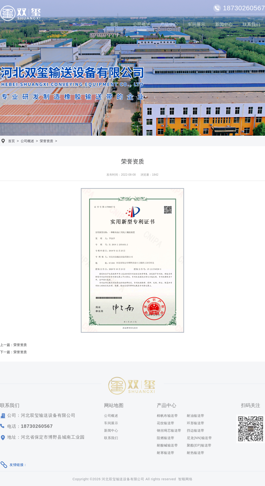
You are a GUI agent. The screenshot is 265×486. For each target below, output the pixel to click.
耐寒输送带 (165, 454)
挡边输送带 (195, 431)
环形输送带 (195, 424)
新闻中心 (224, 24)
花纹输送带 (165, 424)
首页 (114, 24)
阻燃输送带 (165, 439)
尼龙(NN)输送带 (199, 439)
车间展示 (197, 24)
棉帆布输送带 (167, 417)
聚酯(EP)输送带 (199, 446)
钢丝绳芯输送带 (169, 431)
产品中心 (169, 24)
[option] (132, 68)
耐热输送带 (195, 454)
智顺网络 (185, 479)
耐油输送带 (195, 417)
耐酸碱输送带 (167, 446)
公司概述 (142, 24)
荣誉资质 (46, 141)
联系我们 (111, 439)
